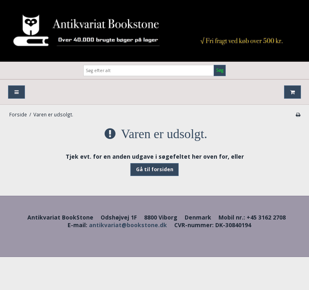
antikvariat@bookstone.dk (128, 225)
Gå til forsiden (154, 169)
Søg (219, 70)
